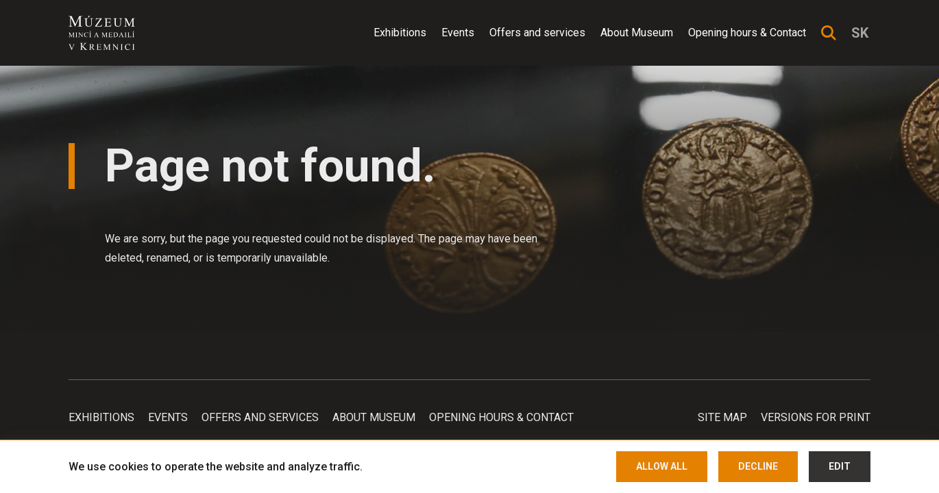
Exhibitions (400, 32)
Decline (758, 466)
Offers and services (537, 32)
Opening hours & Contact (747, 32)
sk (859, 33)
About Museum (636, 32)
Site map (722, 417)
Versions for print (815, 417)
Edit (840, 466)
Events (457, 32)
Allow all (661, 466)
